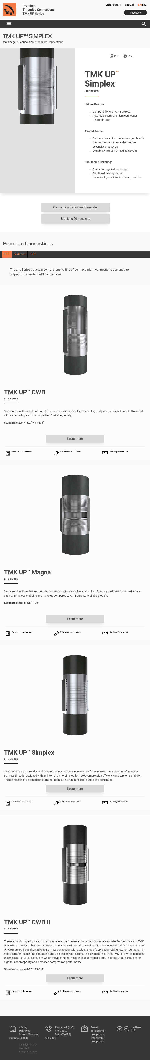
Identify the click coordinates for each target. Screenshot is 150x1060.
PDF (114, 56)
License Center (113, 5)
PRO (32, 254)
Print (128, 56)
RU (144, 5)
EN (140, 5)
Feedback (135, 12)
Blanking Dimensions (75, 219)
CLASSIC (19, 254)
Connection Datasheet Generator (75, 207)
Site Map (129, 5)
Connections (26, 42)
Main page (9, 42)
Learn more (75, 439)
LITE (7, 254)
